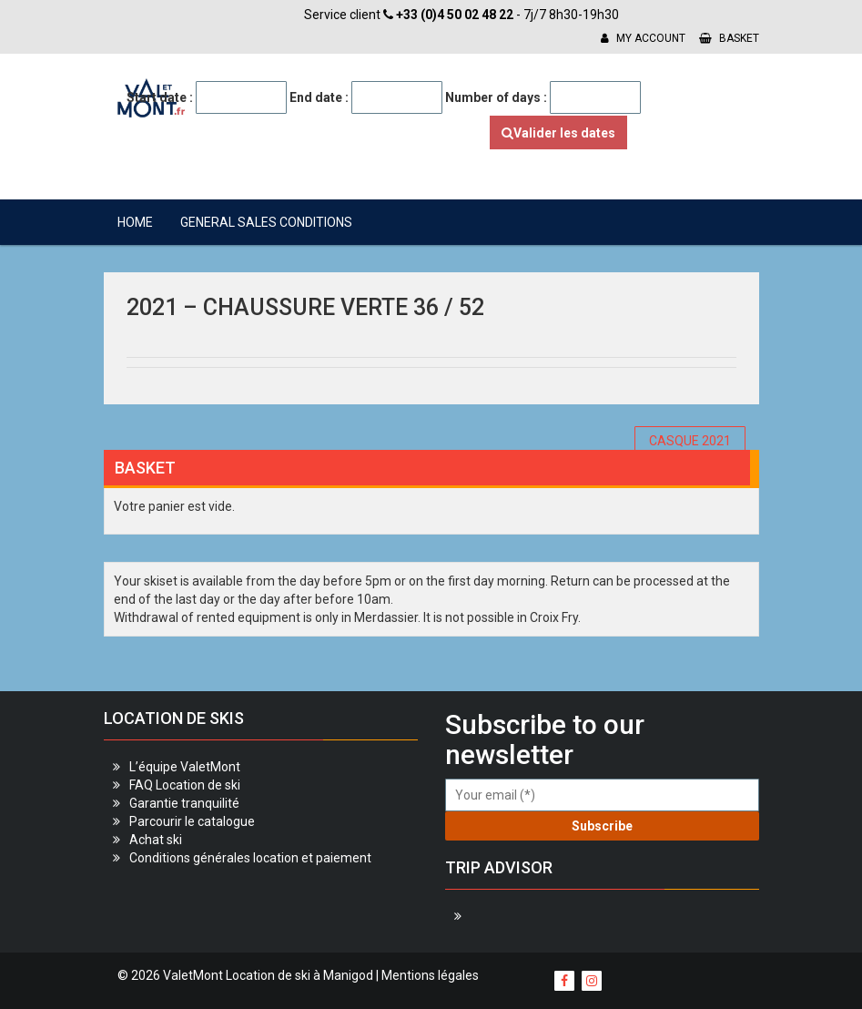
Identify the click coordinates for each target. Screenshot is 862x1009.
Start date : (160, 97)
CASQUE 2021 (690, 440)
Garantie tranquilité (184, 803)
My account (643, 38)
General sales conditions (266, 222)
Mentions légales (430, 975)
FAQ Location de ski (184, 785)
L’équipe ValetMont (184, 766)
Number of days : (496, 97)
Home (135, 222)
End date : (319, 97)
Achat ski (155, 839)
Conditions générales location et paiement (250, 858)
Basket (729, 38)
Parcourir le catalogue (192, 821)
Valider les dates (558, 133)
